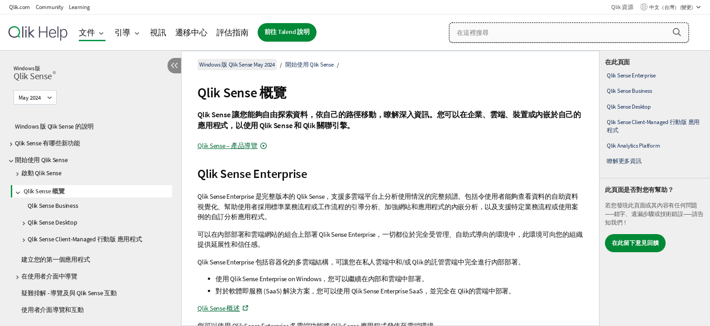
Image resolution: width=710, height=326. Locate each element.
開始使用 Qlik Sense (41, 160)
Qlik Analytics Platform (633, 145)
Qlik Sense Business (53, 205)
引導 (123, 32)
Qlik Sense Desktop (52, 222)
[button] (677, 32)
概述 (218, 308)
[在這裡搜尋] (569, 32)
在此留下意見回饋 (635, 243)
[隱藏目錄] (174, 65)
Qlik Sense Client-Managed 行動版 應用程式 (85, 239)
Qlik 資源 (622, 7)
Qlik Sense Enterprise (631, 75)
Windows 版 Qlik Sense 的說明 (54, 126)
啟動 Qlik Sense (41, 173)
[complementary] (655, 188)
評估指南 (232, 32)
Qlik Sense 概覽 (44, 191)
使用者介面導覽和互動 (52, 310)
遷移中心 (191, 32)
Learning (79, 7)
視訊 (158, 32)
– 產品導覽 (227, 145)
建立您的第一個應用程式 (55, 259)
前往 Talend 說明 (287, 32)
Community (49, 7)
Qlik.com (19, 7)
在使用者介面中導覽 (49, 276)
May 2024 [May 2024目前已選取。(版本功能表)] (30, 97)
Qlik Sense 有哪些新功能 (47, 143)
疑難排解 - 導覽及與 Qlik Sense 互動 (69, 293)
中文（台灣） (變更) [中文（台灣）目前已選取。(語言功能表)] (671, 7)
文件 (87, 32)
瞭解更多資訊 (624, 161)
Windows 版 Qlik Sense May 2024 (237, 64)
